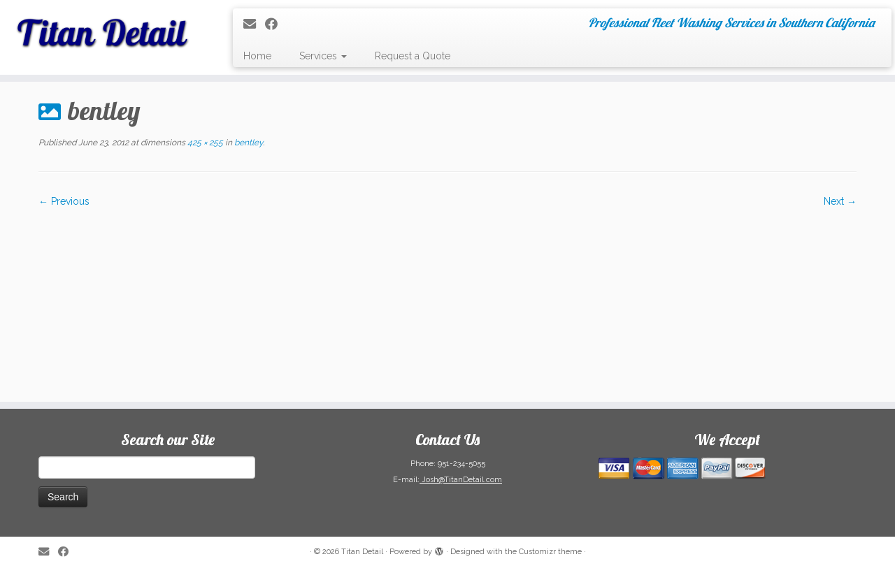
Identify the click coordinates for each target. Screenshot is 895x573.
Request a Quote (412, 55)
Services (323, 55)
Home (257, 55)
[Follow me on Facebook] (276, 24)
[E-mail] (254, 24)
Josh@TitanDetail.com (461, 479)
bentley (247, 142)
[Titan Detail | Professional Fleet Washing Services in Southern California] (103, 28)
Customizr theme (550, 551)
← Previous (64, 201)
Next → (840, 201)
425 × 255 (204, 142)
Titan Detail (362, 551)
